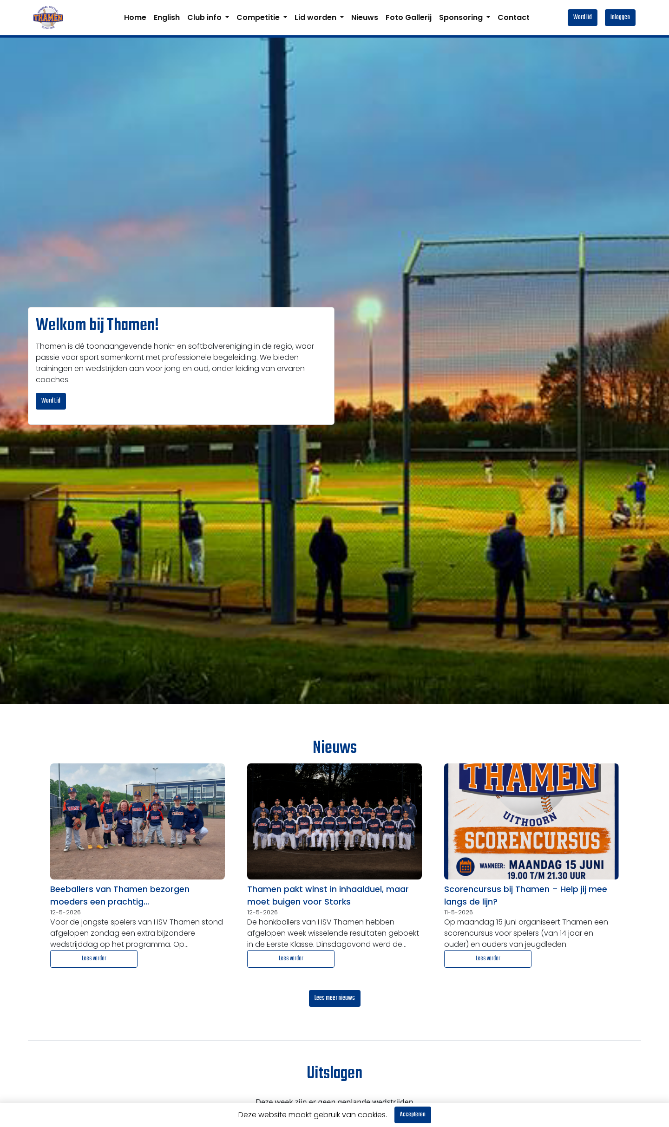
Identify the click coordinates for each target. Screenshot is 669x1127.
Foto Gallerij (409, 17)
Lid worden (316, 17)
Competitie (259, 17)
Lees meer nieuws (335, 998)
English (167, 17)
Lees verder (94, 958)
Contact (514, 17)
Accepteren (413, 1114)
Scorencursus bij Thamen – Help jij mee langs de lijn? (525, 895)
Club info (205, 17)
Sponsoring (462, 17)
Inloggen (620, 17)
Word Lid (50, 401)
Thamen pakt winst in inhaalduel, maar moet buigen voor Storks (328, 895)
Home (135, 17)
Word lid (582, 17)
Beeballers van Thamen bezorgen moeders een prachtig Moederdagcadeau (120, 896)
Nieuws (364, 17)
